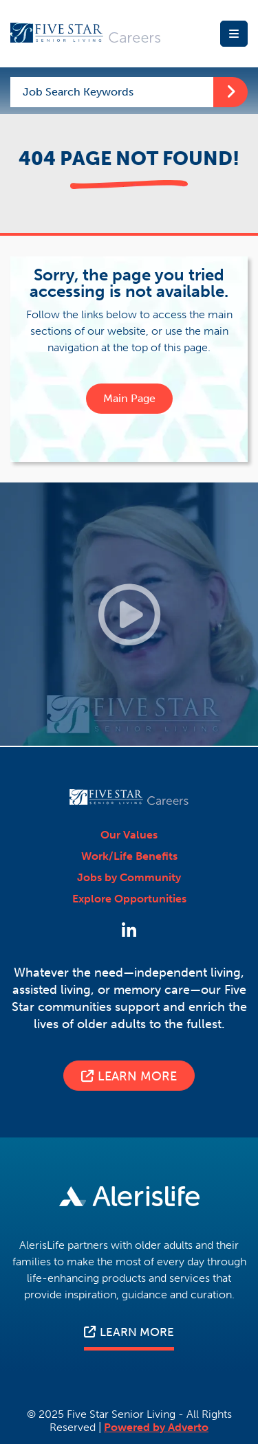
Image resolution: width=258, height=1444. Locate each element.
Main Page (129, 398)
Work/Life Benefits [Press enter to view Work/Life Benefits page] (129, 856)
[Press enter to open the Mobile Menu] (234, 34)
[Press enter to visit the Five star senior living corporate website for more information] (129, 1197)
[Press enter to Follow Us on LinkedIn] (129, 931)
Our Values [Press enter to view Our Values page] (129, 835)
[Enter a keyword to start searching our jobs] (111, 92)
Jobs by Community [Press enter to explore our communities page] (129, 877)
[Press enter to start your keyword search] (230, 92)
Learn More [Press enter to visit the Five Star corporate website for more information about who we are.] (129, 1076)
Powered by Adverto (156, 1427)
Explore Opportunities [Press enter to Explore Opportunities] (129, 898)
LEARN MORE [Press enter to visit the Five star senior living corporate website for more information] (129, 1332)
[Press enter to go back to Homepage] (86, 34)
